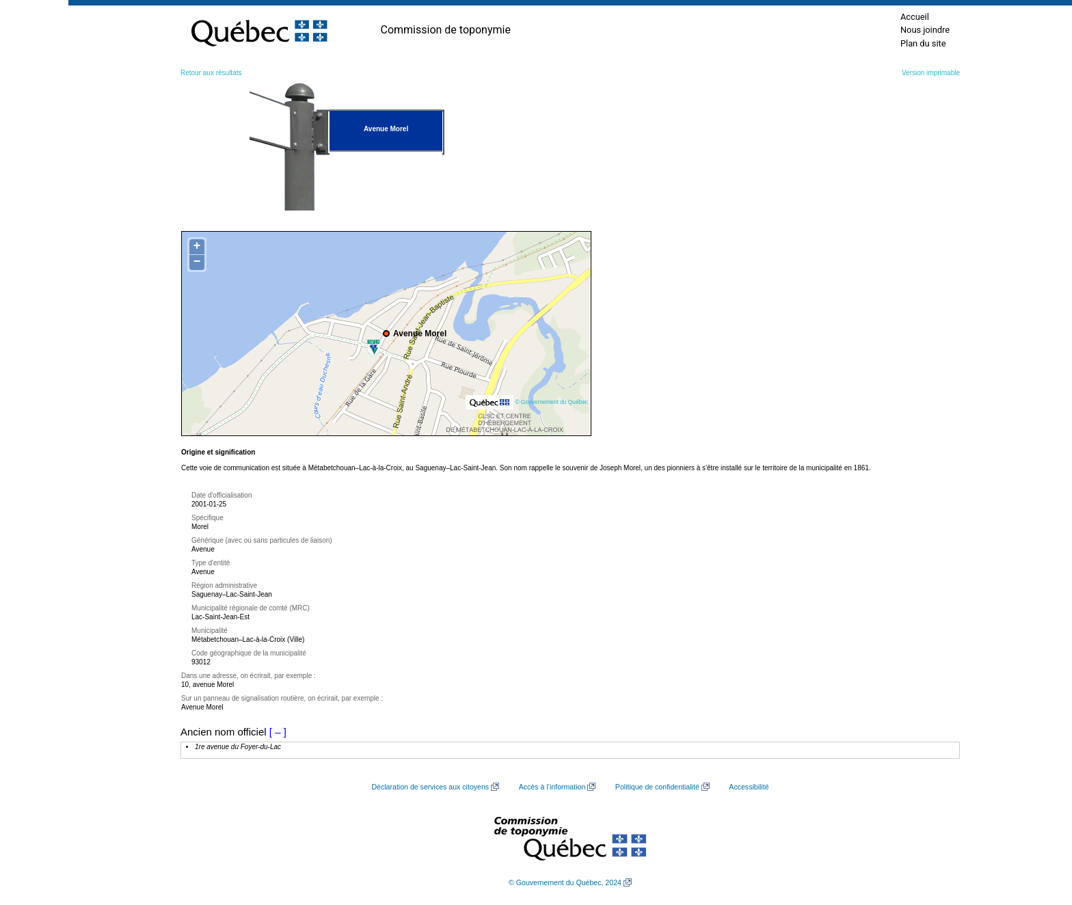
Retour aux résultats (211, 73)
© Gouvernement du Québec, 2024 (565, 882)
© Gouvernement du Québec (551, 402)
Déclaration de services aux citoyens (430, 787)
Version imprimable (931, 73)
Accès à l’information (552, 787)
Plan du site (923, 43)
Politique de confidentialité (657, 787)
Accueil (914, 17)
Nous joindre (925, 30)
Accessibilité (748, 787)
